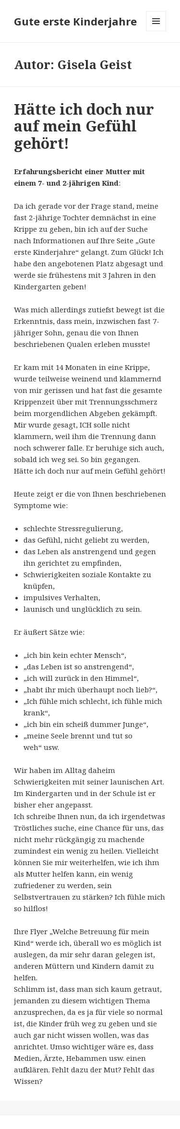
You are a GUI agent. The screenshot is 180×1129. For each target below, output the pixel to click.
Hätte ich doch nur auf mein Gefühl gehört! (84, 126)
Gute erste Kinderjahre (75, 21)
